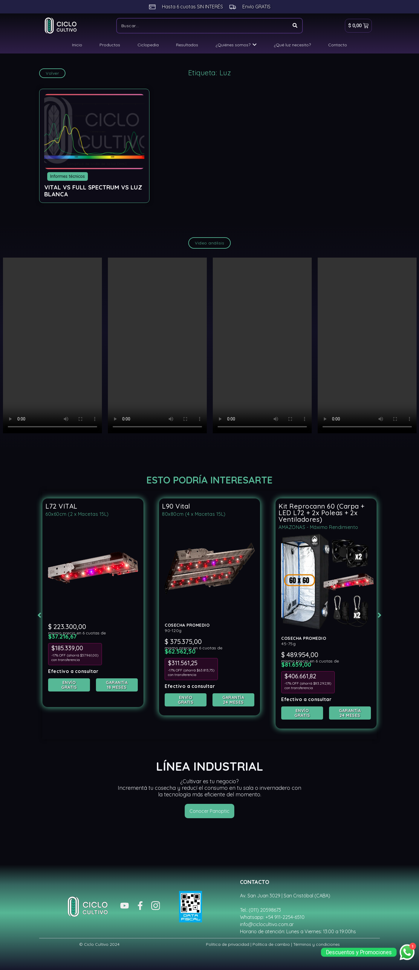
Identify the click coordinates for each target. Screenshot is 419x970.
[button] (33, 614)
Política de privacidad (227, 942)
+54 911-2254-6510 (285, 916)
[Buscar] (202, 25)
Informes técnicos (67, 176)
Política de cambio (271, 942)
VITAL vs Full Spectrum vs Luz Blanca (93, 191)
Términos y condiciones (316, 942)
